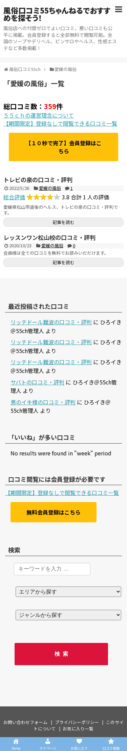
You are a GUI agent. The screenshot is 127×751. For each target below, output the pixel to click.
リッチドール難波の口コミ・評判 (51, 322)
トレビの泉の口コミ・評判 (37, 179)
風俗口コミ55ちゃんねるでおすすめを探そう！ (56, 14)
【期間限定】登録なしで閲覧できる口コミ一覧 (60, 123)
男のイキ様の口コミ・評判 (43, 402)
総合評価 (14, 197)
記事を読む (63, 222)
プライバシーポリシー (77, 722)
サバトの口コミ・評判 (37, 382)
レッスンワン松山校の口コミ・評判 (49, 237)
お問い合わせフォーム (25, 722)
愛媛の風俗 (50, 188)
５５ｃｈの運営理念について (38, 115)
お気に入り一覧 (78, 728)
